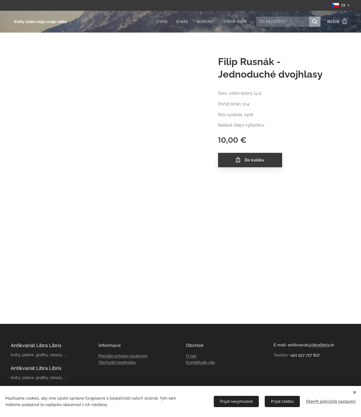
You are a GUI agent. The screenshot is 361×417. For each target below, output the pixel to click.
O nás (191, 355)
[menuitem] (161, 21)
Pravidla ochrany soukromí (122, 355)
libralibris (320, 345)
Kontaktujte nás (200, 362)
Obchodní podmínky (117, 362)
